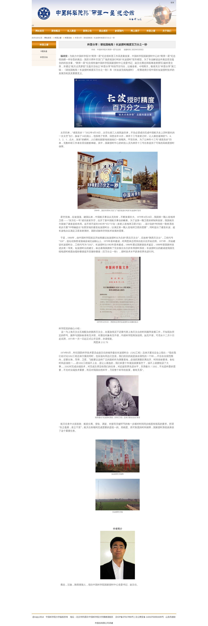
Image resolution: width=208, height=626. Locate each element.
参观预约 (119, 31)
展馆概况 (55, 31)
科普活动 (44, 57)
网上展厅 (135, 31)
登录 (172, 3)
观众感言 (103, 31)
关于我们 (166, 31)
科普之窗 (151, 31)
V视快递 (43, 51)
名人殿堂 (71, 31)
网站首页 (39, 31)
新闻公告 (87, 31)
